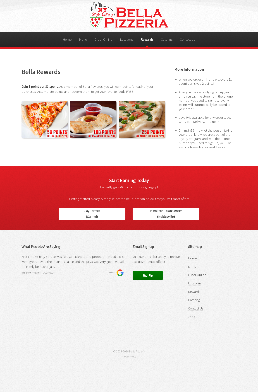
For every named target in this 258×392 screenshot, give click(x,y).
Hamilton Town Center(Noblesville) (166, 214)
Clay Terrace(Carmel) (91, 214)
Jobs (191, 317)
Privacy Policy (129, 356)
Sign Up (147, 275)
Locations (126, 39)
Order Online (103, 39)
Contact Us (187, 39)
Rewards (147, 39)
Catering (167, 39)
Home (67, 39)
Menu (83, 39)
